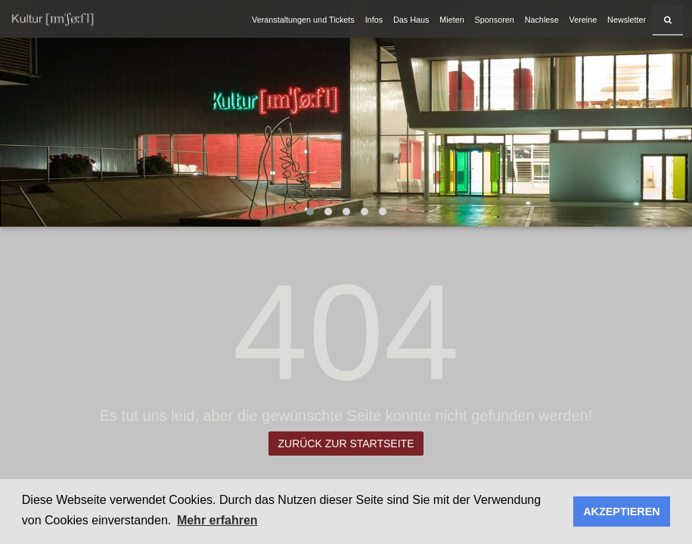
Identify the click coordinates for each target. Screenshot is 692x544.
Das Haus (411, 19)
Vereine (583, 19)
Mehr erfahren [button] (217, 520)
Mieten (451, 19)
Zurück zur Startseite (346, 443)
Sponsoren (494, 19)
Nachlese (542, 19)
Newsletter (626, 19)
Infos (374, 19)
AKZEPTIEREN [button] (621, 511)
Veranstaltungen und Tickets (303, 19)
